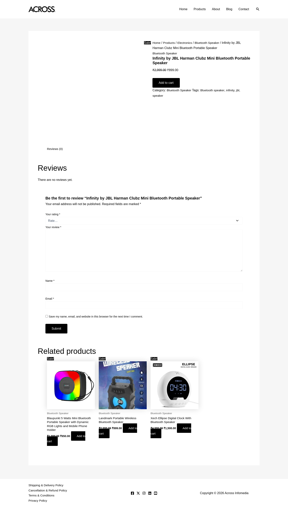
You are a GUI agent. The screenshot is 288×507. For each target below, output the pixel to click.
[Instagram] (144, 493)
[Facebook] (132, 493)
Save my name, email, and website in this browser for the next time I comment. (96, 316)
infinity (231, 90)
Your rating (52, 214)
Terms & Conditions (41, 495)
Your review (53, 227)
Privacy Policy (38, 500)
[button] (258, 9)
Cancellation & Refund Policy (48, 490)
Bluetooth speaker (213, 90)
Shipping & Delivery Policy (46, 484)
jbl (239, 90)
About (216, 9)
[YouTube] (155, 493)
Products (200, 9)
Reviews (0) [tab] (55, 148)
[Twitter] (138, 493)
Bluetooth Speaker (208, 42)
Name (49, 280)
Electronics (185, 42)
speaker (157, 95)
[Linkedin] (150, 493)
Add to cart (166, 82)
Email (49, 298)
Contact (244, 9)
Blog (229, 9)
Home (183, 9)
